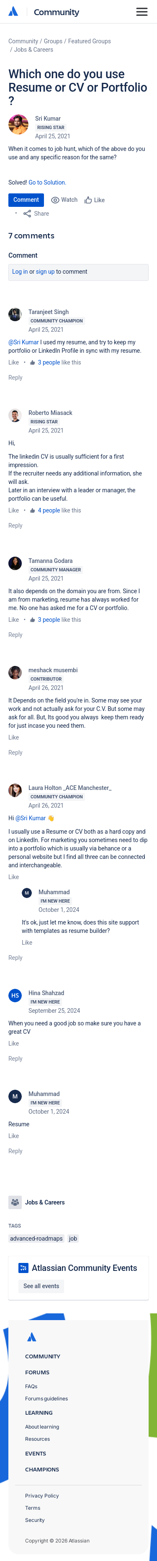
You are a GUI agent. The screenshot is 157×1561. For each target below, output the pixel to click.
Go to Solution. (47, 182)
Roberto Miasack (50, 412)
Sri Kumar (48, 118)
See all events (41, 1286)
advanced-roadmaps (36, 1238)
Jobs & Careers (33, 49)
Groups (53, 41)
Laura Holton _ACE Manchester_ (69, 787)
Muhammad (54, 892)
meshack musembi (52, 670)
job (73, 1238)
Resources (37, 1439)
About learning (42, 1427)
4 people (49, 510)
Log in (20, 271)
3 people (49, 362)
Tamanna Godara (50, 560)
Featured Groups (89, 41)
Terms (32, 1508)
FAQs (31, 1386)
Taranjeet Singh (48, 312)
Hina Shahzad (46, 993)
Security (35, 1520)
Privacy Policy (42, 1495)
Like (13, 362)
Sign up (45, 271)
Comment (26, 199)
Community (57, 11)
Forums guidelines (46, 1398)
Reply (15, 377)
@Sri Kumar (23, 342)
